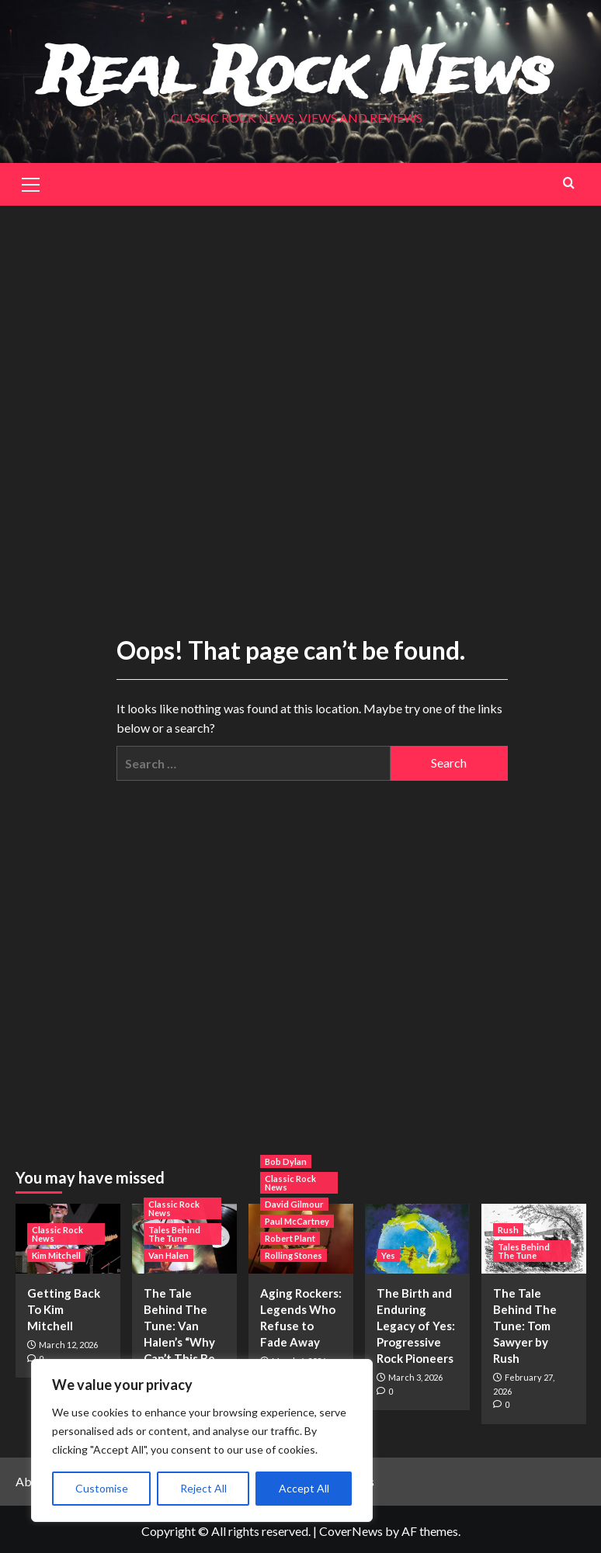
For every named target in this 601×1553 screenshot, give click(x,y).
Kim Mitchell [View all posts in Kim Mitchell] (56, 1255)
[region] (202, 1440)
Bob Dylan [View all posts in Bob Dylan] (286, 1161)
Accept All (304, 1488)
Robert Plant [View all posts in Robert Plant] (290, 1237)
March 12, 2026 (68, 1344)
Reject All (203, 1488)
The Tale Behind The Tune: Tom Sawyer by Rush (525, 1324)
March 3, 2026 (415, 1376)
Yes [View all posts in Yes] (388, 1255)
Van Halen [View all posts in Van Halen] (168, 1255)
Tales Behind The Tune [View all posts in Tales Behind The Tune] (174, 1233)
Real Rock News (297, 74)
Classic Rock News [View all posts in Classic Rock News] (57, 1233)
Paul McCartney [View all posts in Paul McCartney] (297, 1220)
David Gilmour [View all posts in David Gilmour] (294, 1203)
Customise (101, 1488)
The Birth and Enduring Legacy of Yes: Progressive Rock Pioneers (416, 1324)
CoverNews (351, 1530)
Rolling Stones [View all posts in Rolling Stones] (293, 1255)
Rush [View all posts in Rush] (508, 1229)
